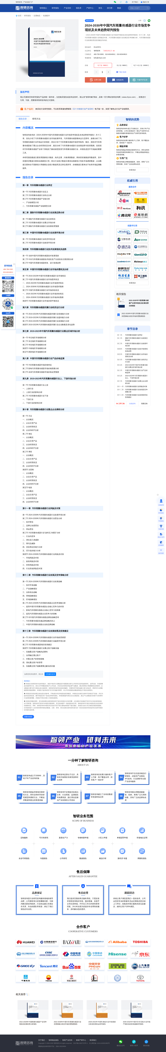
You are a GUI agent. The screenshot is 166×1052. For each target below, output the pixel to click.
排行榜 (110, 8)
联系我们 (93, 1040)
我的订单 (145, 2)
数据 (120, 8)
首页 (19, 16)
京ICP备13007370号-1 (80, 1043)
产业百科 (68, 8)
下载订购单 (121, 72)
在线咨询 (117, 80)
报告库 (79, 8)
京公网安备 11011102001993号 (99, 1043)
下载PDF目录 (139, 80)
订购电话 (88, 54)
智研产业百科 (67, 1040)
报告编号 (88, 47)
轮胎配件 (46, 16)
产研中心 (90, 8)
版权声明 (24, 92)
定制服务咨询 (50, 674)
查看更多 (132, 170)
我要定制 (144, 403)
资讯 (101, 8)
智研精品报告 (54, 1040)
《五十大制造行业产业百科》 (83, 109)
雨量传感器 (89, 20)
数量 (86, 72)
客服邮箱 (88, 58)
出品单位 (88, 51)
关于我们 (135, 2)
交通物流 (37, 16)
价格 (86, 65)
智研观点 (44, 8)
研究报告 (56, 8)
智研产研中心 (81, 1040)
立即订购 (95, 80)
